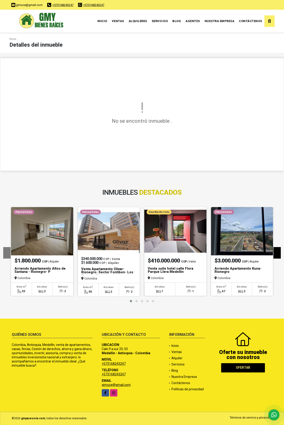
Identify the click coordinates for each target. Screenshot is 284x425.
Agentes (192, 21)
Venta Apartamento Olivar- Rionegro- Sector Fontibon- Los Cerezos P (107, 272)
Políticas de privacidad (187, 389)
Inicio (102, 21)
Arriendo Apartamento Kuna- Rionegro (237, 270)
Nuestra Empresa (220, 21)
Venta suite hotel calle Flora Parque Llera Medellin (170, 270)
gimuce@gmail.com (116, 385)
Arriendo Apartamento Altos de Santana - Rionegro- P (40, 270)
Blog (176, 21)
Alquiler (177, 358)
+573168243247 (62, 5)
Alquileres (138, 21)
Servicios (160, 21)
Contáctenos (250, 21)
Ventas (118, 21)
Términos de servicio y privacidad (251, 417)
